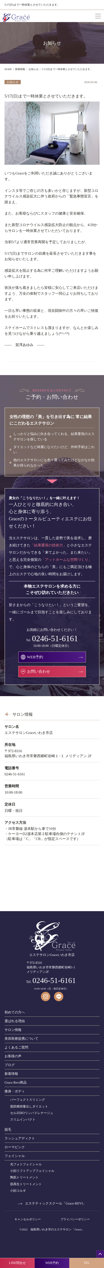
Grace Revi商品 (16, 1082)
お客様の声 (13, 1056)
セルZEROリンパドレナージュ (31, 1113)
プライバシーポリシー (75, 1219)
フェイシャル (15, 1156)
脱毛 (8, 1129)
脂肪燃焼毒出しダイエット (29, 1106)
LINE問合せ (17, 1263)
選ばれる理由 (15, 1021)
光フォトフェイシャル (26, 1164)
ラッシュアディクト (20, 1138)
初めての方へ (15, 1012)
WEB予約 (52, 1263)
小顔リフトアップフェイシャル (32, 1171)
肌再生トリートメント (26, 1184)
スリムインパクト (22, 1119)
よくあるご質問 (16, 1047)
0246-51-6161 (55, 638)
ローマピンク (15, 1147)
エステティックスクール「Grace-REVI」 (55, 1203)
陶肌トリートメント (24, 1177)
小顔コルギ (18, 1190)
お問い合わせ (38, 671)
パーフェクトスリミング (27, 1099)
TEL (87, 1263)
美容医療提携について (21, 1038)
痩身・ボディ (15, 1091)
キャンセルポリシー (27, 1219)
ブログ (10, 1065)
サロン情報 (13, 1030)
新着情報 (11, 1074)
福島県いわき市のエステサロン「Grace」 (57, 1229)
